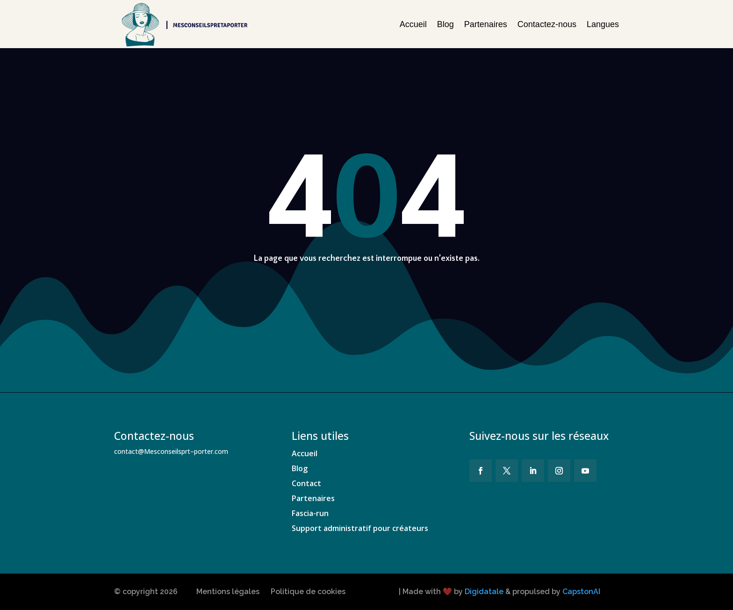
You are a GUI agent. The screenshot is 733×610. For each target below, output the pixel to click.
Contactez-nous (546, 24)
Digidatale (484, 591)
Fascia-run (310, 513)
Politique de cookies (308, 591)
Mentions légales (227, 591)
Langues (603, 24)
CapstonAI (581, 591)
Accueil (413, 24)
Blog (445, 24)
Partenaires (485, 24)
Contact (306, 483)
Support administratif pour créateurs (360, 528)
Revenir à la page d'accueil (377, 296)
